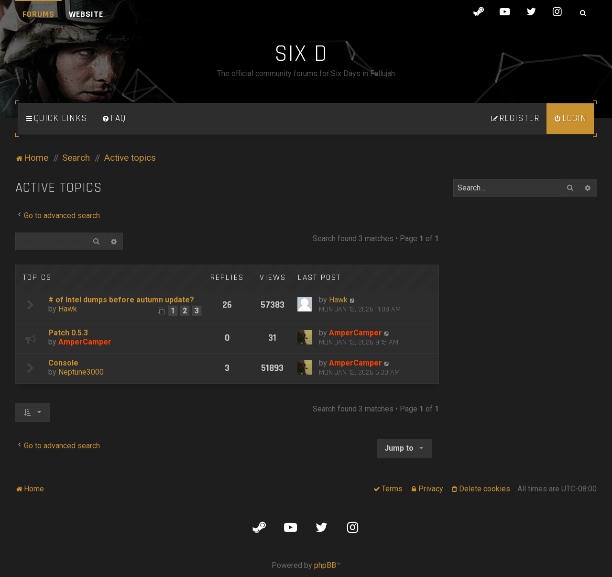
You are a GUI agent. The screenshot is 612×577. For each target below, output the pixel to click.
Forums (38, 14)
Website (86, 14)
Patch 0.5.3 (68, 332)
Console (63, 362)
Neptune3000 (81, 372)
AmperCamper (84, 341)
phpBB (325, 565)
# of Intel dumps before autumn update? (121, 299)
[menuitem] (114, 118)
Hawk (67, 308)
